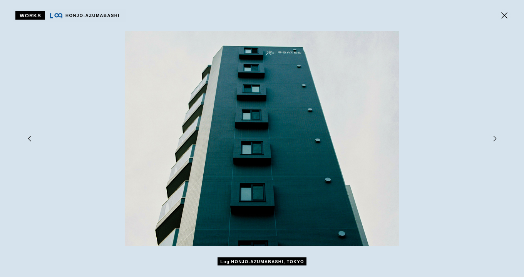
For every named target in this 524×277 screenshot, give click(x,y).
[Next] (495, 138)
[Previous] (29, 138)
